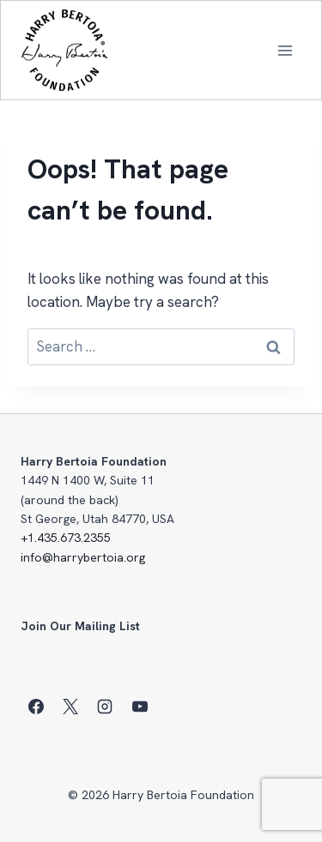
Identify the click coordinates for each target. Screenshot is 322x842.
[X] (70, 706)
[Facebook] (36, 706)
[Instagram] (104, 706)
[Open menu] (285, 50)
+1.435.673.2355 (66, 537)
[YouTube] (140, 706)
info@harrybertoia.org (83, 557)
